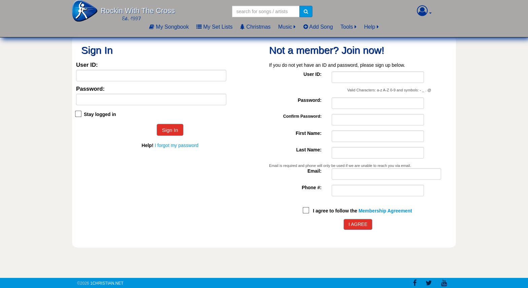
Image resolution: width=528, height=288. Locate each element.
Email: (314, 171)
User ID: (87, 65)
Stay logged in (100, 114)
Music (285, 27)
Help (369, 27)
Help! (148, 145)
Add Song (318, 27)
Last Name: (309, 149)
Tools (346, 27)
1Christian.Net (107, 283)
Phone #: (312, 187)
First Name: (309, 133)
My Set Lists (214, 27)
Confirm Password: (302, 116)
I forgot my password (176, 145)
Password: (90, 89)
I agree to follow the (362, 210)
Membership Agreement (385, 210)
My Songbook (169, 27)
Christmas (255, 27)
